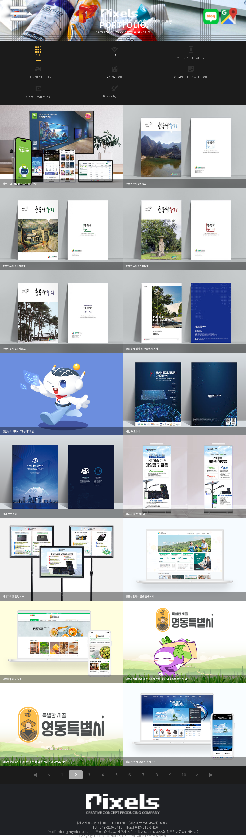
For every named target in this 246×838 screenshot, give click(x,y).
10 (184, 775)
